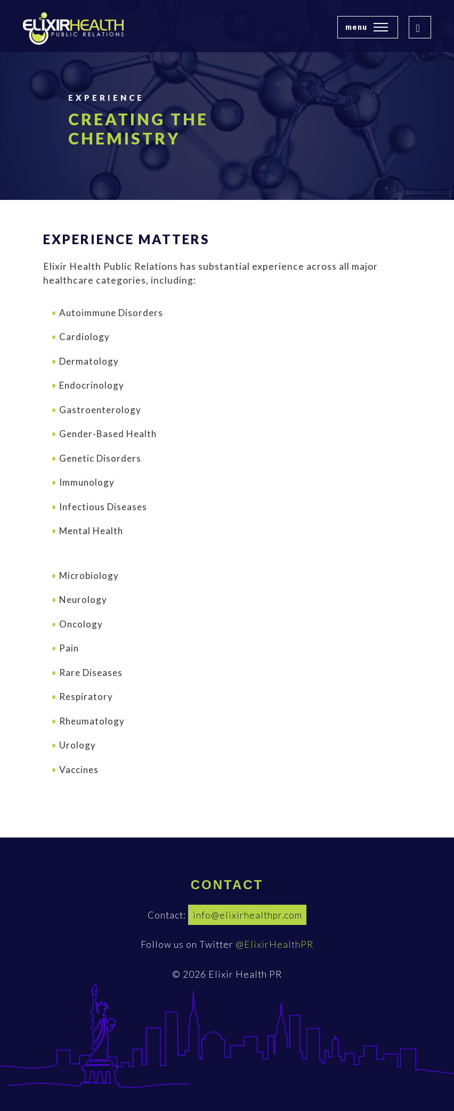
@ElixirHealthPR (274, 944)
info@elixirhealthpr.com (247, 915)
